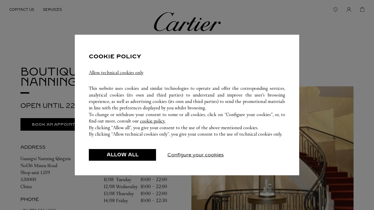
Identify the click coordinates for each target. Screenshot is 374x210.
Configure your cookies (195, 155)
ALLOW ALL (122, 155)
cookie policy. (152, 121)
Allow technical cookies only (116, 72)
